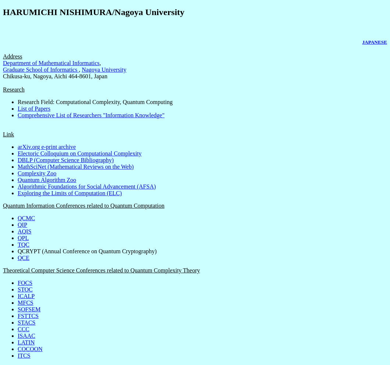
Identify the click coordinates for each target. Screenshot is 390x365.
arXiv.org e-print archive (47, 147)
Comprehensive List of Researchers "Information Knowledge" (91, 115)
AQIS (24, 231)
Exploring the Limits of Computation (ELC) (70, 193)
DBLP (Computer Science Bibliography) (66, 160)
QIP (22, 225)
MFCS (25, 303)
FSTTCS (28, 316)
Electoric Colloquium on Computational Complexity (80, 153)
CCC (23, 329)
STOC (25, 289)
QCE (23, 258)
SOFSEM (29, 309)
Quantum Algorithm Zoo (47, 180)
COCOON (30, 349)
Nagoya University (104, 70)
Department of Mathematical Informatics (51, 63)
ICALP (26, 296)
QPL (23, 238)
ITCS (24, 356)
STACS (27, 322)
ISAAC (26, 336)
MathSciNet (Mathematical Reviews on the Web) (76, 167)
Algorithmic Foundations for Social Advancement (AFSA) (87, 186)
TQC (23, 244)
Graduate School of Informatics (41, 70)
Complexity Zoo (37, 173)
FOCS (25, 283)
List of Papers (34, 108)
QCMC (26, 218)
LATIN (26, 342)
